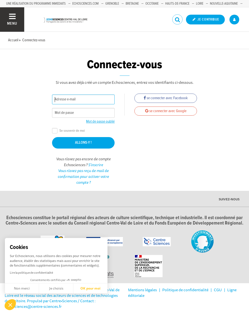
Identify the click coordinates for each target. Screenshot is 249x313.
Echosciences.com (85, 3)
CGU (218, 290)
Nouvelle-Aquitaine (224, 3)
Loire (199, 3)
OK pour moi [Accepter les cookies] (90, 288)
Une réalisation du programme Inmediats (36, 3)
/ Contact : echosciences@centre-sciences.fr (50, 303)
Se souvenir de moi (68, 130)
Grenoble (112, 3)
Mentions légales (142, 290)
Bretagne (132, 3)
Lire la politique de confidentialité (31, 272)
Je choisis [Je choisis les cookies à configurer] (56, 288)
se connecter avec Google (165, 111)
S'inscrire (95, 165)
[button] (10, 305)
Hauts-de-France (177, 3)
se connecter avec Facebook (166, 98)
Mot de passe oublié (100, 121)
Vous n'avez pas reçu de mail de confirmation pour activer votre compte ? (83, 176)
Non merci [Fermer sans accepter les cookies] (22, 288)
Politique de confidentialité (185, 290)
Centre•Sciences (63, 301)
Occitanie (152, 3)
